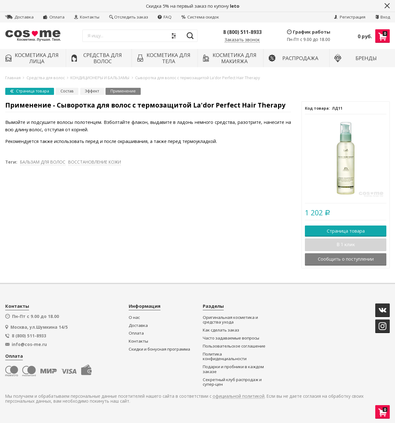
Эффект (92, 91)
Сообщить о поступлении (346, 259)
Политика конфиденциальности (225, 356)
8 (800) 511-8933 (242, 32)
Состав (67, 91)
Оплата (53, 17)
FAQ (165, 17)
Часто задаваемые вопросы (231, 338)
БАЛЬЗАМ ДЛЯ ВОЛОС (42, 162)
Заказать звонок (242, 40)
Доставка (19, 17)
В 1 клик (346, 244)
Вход (382, 17)
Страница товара (29, 91)
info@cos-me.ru (29, 344)
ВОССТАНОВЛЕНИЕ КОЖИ (94, 162)
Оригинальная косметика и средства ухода (230, 320)
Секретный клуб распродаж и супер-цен (232, 382)
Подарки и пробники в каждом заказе (233, 369)
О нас (134, 317)
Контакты (86, 17)
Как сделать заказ (221, 330)
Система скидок (200, 17)
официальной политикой (238, 396)
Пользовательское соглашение (234, 346)
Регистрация (349, 17)
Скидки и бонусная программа (159, 349)
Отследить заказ (128, 17)
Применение (123, 91)
